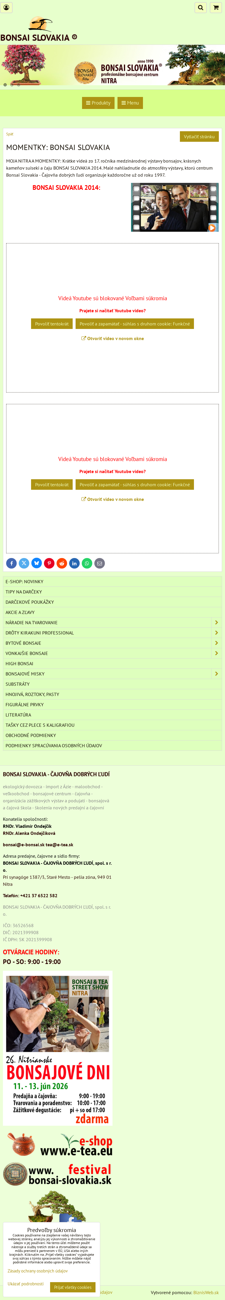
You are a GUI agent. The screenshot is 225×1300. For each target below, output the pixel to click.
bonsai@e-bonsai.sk (24, 844)
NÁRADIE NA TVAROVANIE (114, 622)
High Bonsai (19, 663)
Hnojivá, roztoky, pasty (32, 694)
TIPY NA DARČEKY (24, 592)
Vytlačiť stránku (199, 136)
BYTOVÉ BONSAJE (114, 643)
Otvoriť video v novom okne (112, 338)
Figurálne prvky (25, 704)
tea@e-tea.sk (59, 844)
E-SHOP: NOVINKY (24, 581)
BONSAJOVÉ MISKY (114, 674)
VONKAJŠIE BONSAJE (114, 653)
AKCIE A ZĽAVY (20, 612)
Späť (9, 134)
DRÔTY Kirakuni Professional (114, 633)
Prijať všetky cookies (72, 1287)
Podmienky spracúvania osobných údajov (54, 745)
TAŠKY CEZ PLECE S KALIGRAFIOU (40, 725)
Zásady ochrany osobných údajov (38, 1271)
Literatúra (18, 715)
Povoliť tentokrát (52, 324)
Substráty (18, 684)
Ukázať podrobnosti (26, 1284)
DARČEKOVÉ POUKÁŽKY (30, 602)
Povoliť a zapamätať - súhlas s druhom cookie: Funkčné (135, 324)
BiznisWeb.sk (206, 1292)
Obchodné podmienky (31, 735)
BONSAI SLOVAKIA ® (39, 37)
